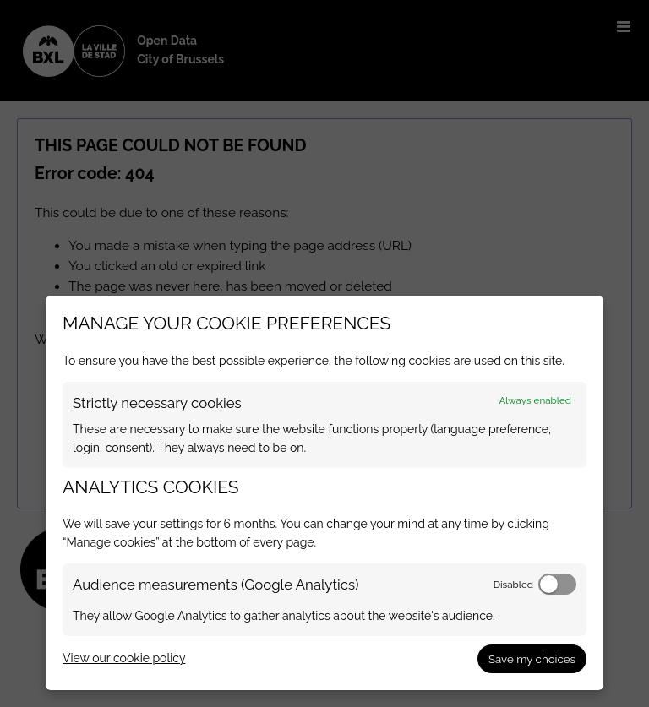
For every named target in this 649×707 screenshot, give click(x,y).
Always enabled (535, 400)
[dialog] (324, 493)
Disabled (513, 584)
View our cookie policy (124, 658)
